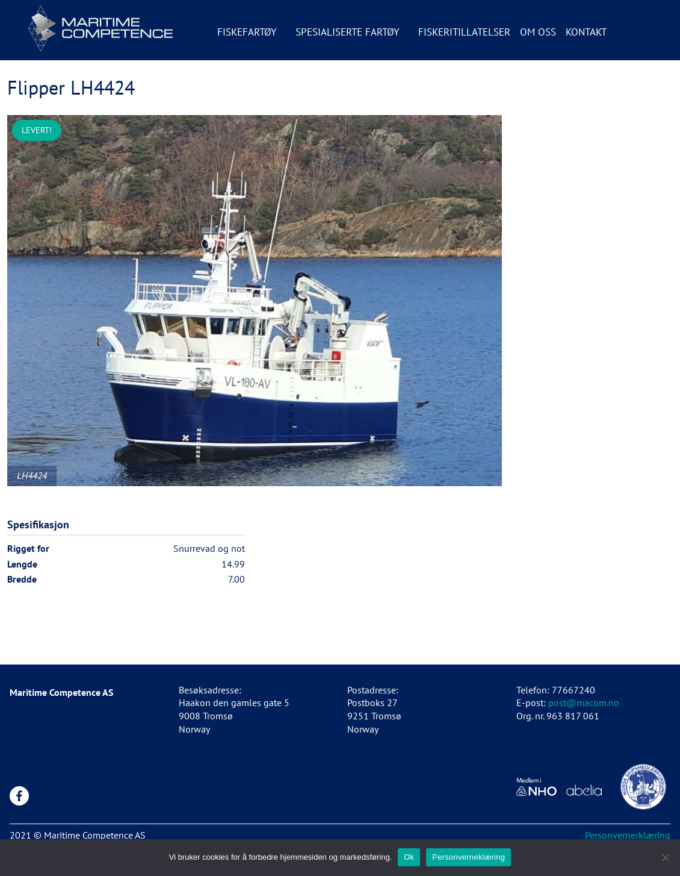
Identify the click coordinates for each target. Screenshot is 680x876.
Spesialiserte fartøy (347, 32)
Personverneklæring (468, 857)
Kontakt (586, 32)
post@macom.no (583, 702)
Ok (409, 857)
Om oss (538, 32)
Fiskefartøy (246, 32)
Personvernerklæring (627, 835)
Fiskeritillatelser (464, 32)
